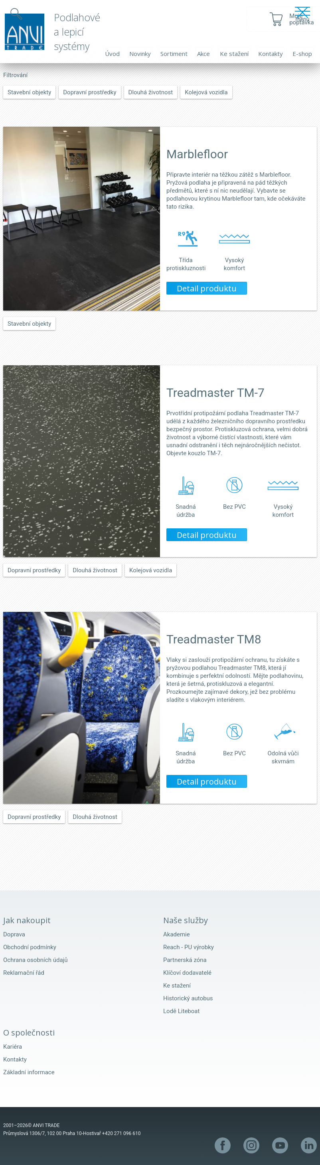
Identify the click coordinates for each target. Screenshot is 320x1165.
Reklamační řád (23, 972)
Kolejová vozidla (206, 92)
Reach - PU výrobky (188, 947)
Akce (203, 54)
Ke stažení (234, 54)
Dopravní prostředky (89, 92)
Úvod (112, 54)
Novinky (140, 54)
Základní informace (29, 1072)
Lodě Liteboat (181, 1011)
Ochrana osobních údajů (35, 960)
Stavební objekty (29, 92)
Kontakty (270, 54)
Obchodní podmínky (29, 947)
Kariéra (12, 1046)
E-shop (302, 54)
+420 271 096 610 (121, 1133)
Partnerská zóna (185, 960)
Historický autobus (188, 998)
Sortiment (174, 54)
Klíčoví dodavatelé (187, 972)
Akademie (176, 934)
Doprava (14, 934)
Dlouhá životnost (150, 92)
